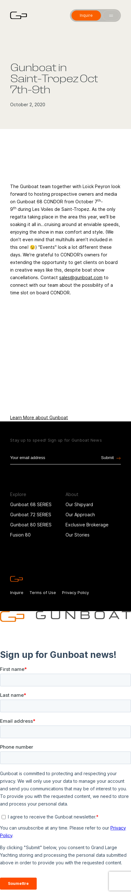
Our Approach (80, 520)
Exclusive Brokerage (87, 530)
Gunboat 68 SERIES (31, 510)
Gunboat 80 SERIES (31, 530)
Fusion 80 (20, 540)
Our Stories (78, 540)
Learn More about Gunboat (39, 417)
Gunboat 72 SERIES (30, 520)
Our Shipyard (79, 510)
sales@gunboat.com (81, 277)
